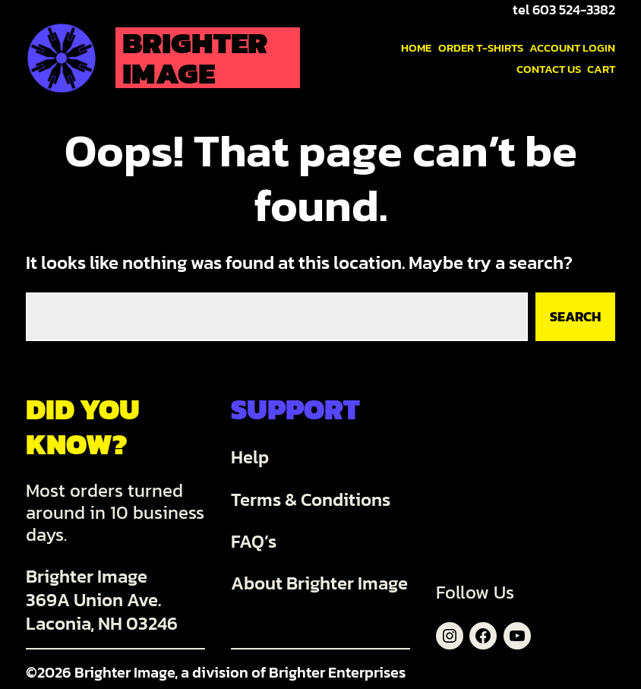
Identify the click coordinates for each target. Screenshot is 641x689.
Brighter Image (194, 57)
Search (575, 316)
